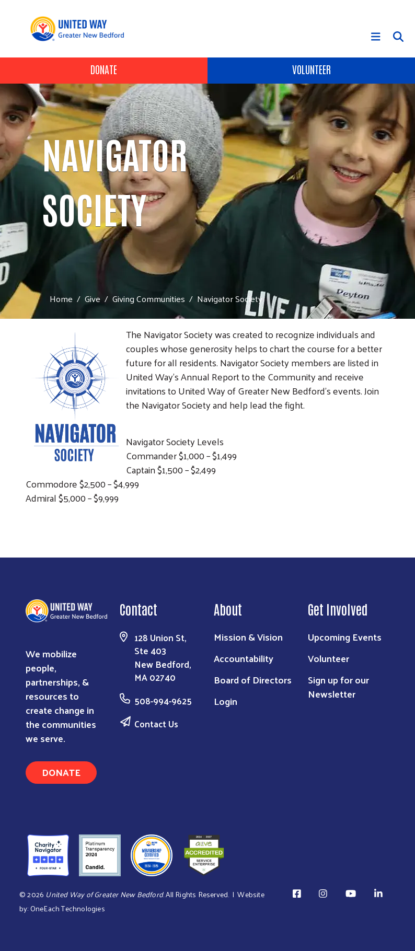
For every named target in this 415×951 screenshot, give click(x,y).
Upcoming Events (345, 637)
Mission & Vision (248, 637)
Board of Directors (253, 679)
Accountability (243, 658)
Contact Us (156, 724)
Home (61, 298)
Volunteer (311, 69)
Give (92, 298)
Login (225, 701)
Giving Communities (148, 298)
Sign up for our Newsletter (338, 686)
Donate (103, 69)
